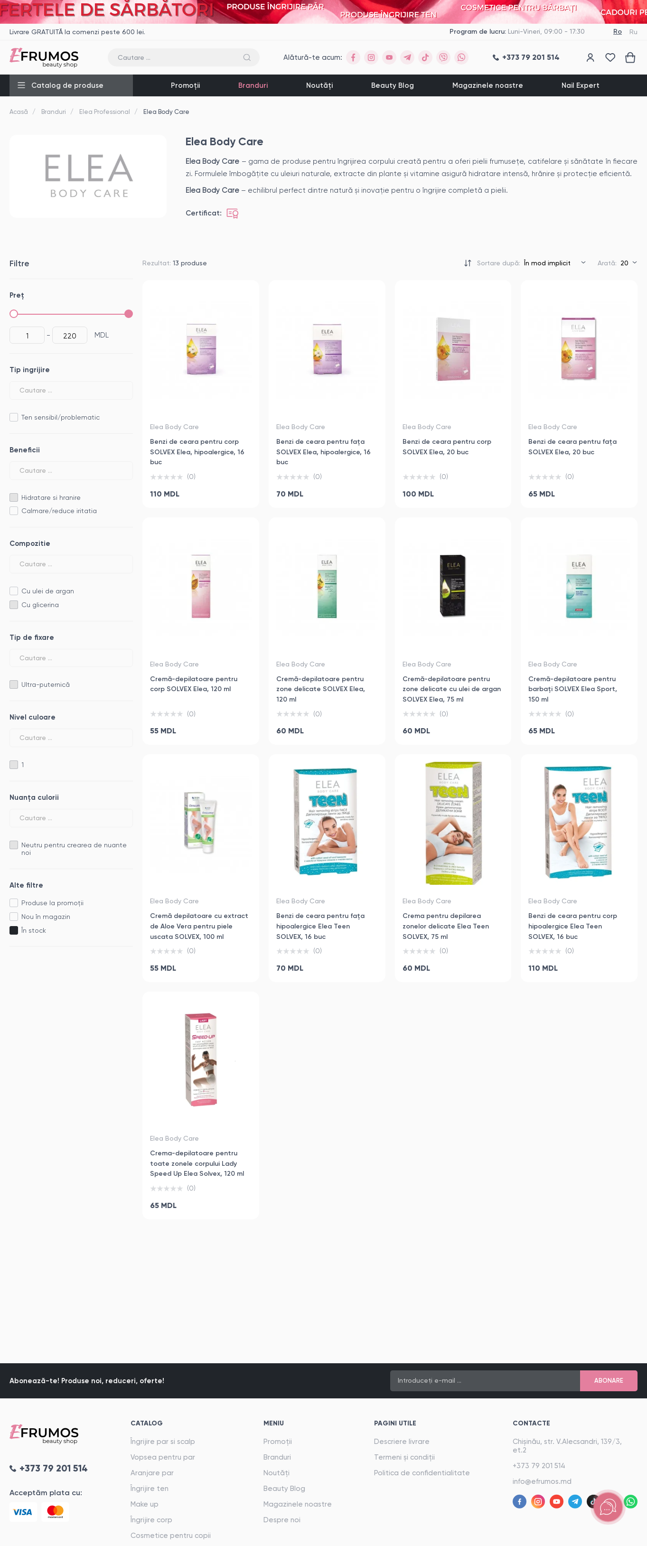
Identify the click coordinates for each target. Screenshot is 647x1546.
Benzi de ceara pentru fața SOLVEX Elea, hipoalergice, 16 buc (323, 452)
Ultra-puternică (45, 684)
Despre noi (281, 1520)
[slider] (13, 313)
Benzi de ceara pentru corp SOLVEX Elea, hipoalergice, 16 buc (197, 452)
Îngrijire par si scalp (163, 1441)
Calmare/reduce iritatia (59, 511)
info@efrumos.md (542, 1481)
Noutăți (319, 85)
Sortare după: (498, 263)
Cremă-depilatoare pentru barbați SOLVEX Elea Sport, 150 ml (572, 689)
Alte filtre (26, 885)
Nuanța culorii (34, 797)
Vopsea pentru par (163, 1457)
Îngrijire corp (151, 1520)
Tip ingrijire (29, 369)
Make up (145, 1504)
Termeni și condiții (404, 1457)
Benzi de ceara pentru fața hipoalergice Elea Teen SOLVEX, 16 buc (320, 926)
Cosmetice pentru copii (171, 1535)
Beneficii (24, 450)
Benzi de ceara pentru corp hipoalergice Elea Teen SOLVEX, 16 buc (572, 926)
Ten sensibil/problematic (60, 417)
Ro (617, 32)
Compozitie (29, 543)
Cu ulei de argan (47, 591)
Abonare (608, 1380)
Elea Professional (104, 111)
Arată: (607, 263)
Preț (16, 295)
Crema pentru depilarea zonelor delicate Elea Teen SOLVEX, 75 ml (446, 926)
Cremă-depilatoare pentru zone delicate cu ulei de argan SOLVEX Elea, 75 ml (452, 689)
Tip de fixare (31, 637)
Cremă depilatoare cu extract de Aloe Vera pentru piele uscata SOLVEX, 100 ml (199, 926)
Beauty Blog (392, 85)
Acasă (18, 111)
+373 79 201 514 (539, 1466)
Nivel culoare (32, 717)
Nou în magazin (45, 916)
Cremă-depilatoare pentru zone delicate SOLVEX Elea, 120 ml (320, 689)
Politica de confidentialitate (422, 1473)
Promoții (185, 85)
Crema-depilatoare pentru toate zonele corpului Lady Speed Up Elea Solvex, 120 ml (197, 1163)
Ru (633, 32)
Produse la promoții (52, 903)
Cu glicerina (40, 605)
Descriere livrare (402, 1441)
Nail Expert (581, 85)
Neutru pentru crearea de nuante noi (74, 849)
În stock (33, 930)
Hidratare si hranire (51, 497)
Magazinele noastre (487, 85)
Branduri (253, 85)
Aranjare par (152, 1473)
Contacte (531, 1423)
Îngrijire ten (150, 1488)
